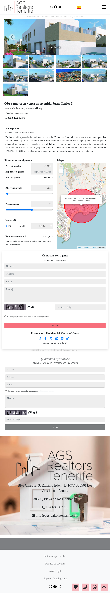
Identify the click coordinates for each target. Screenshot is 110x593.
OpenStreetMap (90, 247)
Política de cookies (55, 563)
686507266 (61, 260)
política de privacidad (42, 316)
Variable (22, 226)
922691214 (49, 260)
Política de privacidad (55, 556)
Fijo (10, 226)
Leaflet (80, 247)
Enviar (55, 325)
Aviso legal (55, 571)
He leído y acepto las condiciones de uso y (28, 316)
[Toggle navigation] (104, 7)
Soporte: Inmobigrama (55, 578)
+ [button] (61, 167)
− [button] (61, 171)
